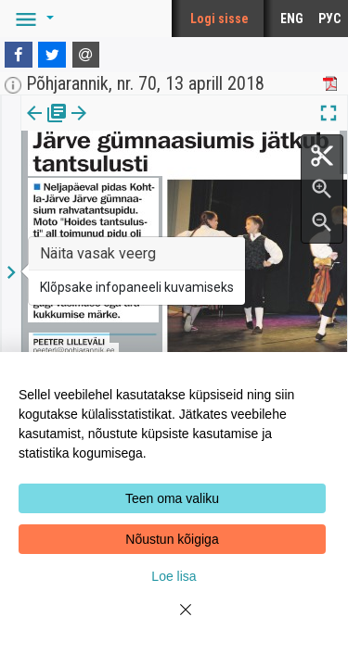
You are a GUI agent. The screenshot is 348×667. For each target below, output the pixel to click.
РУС (329, 18)
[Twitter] (52, 55)
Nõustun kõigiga (171, 539)
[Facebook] (18, 55)
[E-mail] (86, 55)
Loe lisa (173, 576)
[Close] (174, 620)
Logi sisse (219, 18)
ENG (291, 18)
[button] (31, 18)
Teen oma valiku (172, 498)
